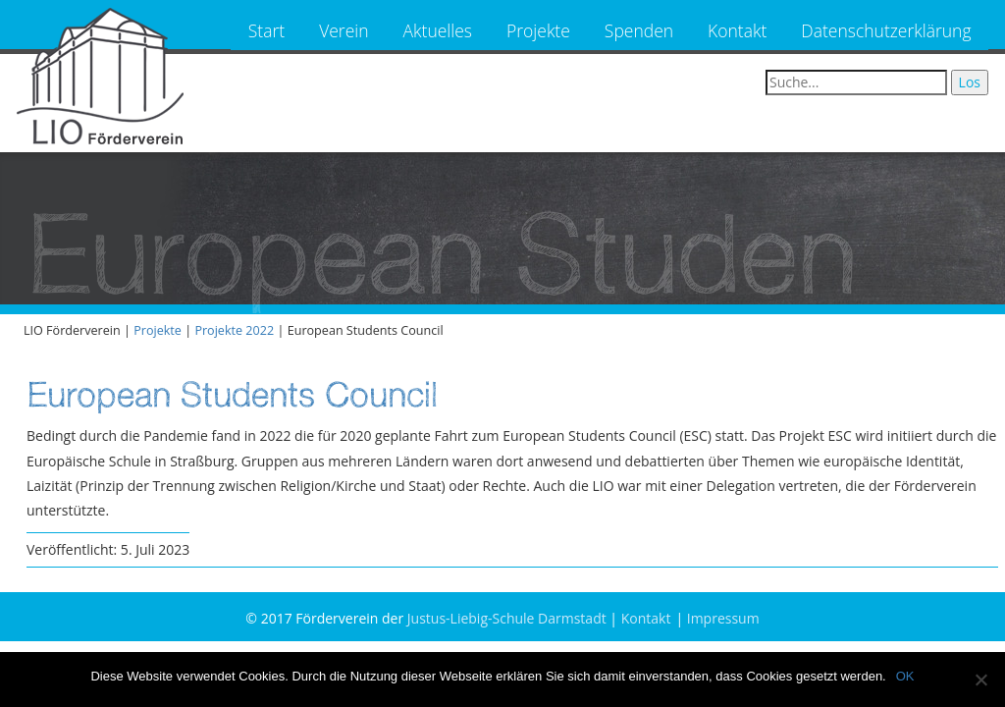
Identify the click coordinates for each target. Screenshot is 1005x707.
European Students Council (232, 394)
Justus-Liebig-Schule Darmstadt (507, 618)
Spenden (639, 30)
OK (905, 676)
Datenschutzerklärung (886, 30)
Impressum (723, 618)
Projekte (538, 30)
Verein (343, 30)
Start (266, 30)
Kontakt (737, 30)
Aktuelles (437, 30)
